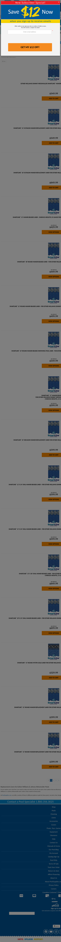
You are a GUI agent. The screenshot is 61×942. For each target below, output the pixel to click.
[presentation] (21, 38)
